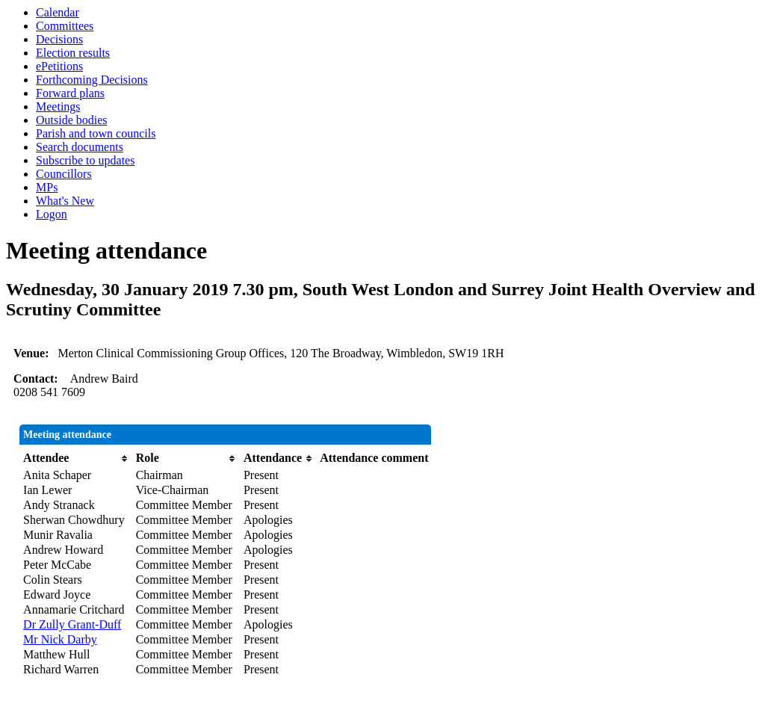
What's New (65, 200)
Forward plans (70, 93)
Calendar (57, 12)
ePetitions (59, 66)
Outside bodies (72, 120)
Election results (73, 52)
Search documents (79, 147)
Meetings (58, 106)
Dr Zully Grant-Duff (72, 624)
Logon (51, 214)
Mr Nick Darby (60, 639)
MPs (47, 187)
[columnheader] (75, 458)
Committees (64, 25)
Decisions (59, 39)
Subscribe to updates (85, 160)
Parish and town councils (95, 133)
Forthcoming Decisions (92, 79)
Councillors (64, 173)
